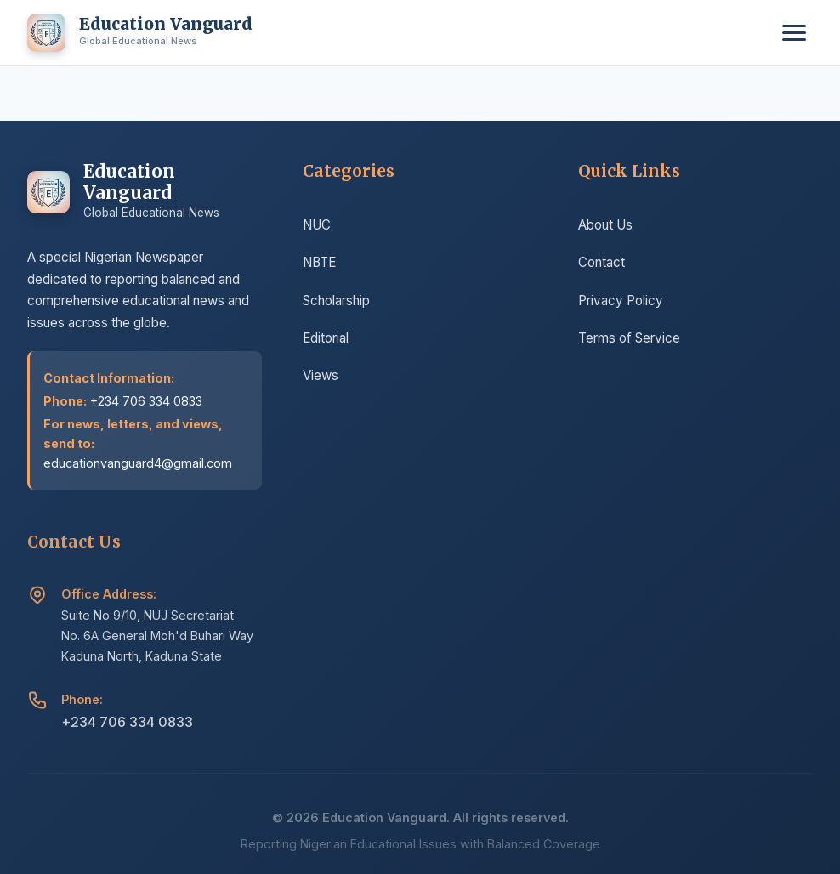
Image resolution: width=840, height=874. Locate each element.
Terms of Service (629, 343)
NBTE (319, 264)
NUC (317, 226)
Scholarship (336, 302)
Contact (601, 267)
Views (320, 377)
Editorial (326, 340)
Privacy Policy (620, 305)
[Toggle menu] (794, 33)
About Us (605, 230)
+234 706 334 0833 (127, 729)
